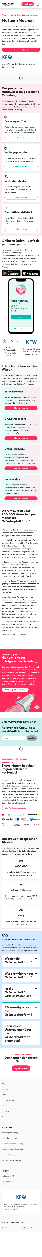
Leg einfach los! (21, 1068)
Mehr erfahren (21, 138)
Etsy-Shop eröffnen (10, 1138)
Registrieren (27, 4)
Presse (5, 1117)
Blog (3, 1083)
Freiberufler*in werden (11, 1160)
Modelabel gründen (10, 1155)
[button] (38, 4)
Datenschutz (27, 1228)
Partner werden (8, 1100)
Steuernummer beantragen (13, 1143)
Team (4, 1106)
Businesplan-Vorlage (10, 1132)
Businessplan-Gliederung (12, 1149)
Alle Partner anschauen (15, 808)
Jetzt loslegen (21, 50)
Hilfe (4, 1094)
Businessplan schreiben (15, 690)
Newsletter (8, 1181)
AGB (4, 1228)
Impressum (13, 1228)
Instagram (8, 1176)
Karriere (5, 1111)
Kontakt (5, 1089)
